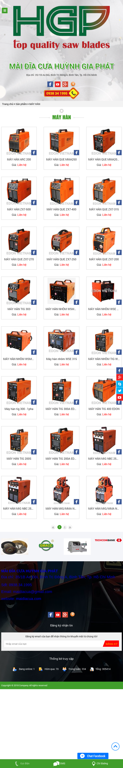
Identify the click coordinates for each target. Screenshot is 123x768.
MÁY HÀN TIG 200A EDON (62, 458)
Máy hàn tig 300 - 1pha (19, 409)
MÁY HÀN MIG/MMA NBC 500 (105, 508)
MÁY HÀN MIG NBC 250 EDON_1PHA (19, 508)
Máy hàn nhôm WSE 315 (61, 359)
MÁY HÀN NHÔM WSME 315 (19, 359)
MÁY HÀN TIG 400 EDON (104, 409)
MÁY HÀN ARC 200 (19, 159)
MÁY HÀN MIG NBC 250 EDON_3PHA (105, 458)
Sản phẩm (21, 104)
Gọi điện (21, 763)
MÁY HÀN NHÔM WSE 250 (104, 309)
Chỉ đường (99, 763)
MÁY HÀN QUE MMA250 (61, 159)
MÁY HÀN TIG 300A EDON (62, 409)
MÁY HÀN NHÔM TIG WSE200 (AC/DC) (105, 359)
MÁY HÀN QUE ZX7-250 (61, 259)
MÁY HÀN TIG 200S (19, 458)
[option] (14, 546)
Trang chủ (7, 104)
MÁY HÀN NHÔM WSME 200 (62, 309)
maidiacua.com (28, 599)
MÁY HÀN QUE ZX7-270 (19, 259)
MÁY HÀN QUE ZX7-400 (61, 209)
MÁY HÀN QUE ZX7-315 (104, 209)
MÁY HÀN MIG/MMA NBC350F (62, 508)
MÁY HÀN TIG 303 (19, 309)
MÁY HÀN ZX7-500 (19, 209)
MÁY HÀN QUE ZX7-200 (104, 259)
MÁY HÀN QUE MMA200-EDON (105, 159)
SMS (59, 763)
